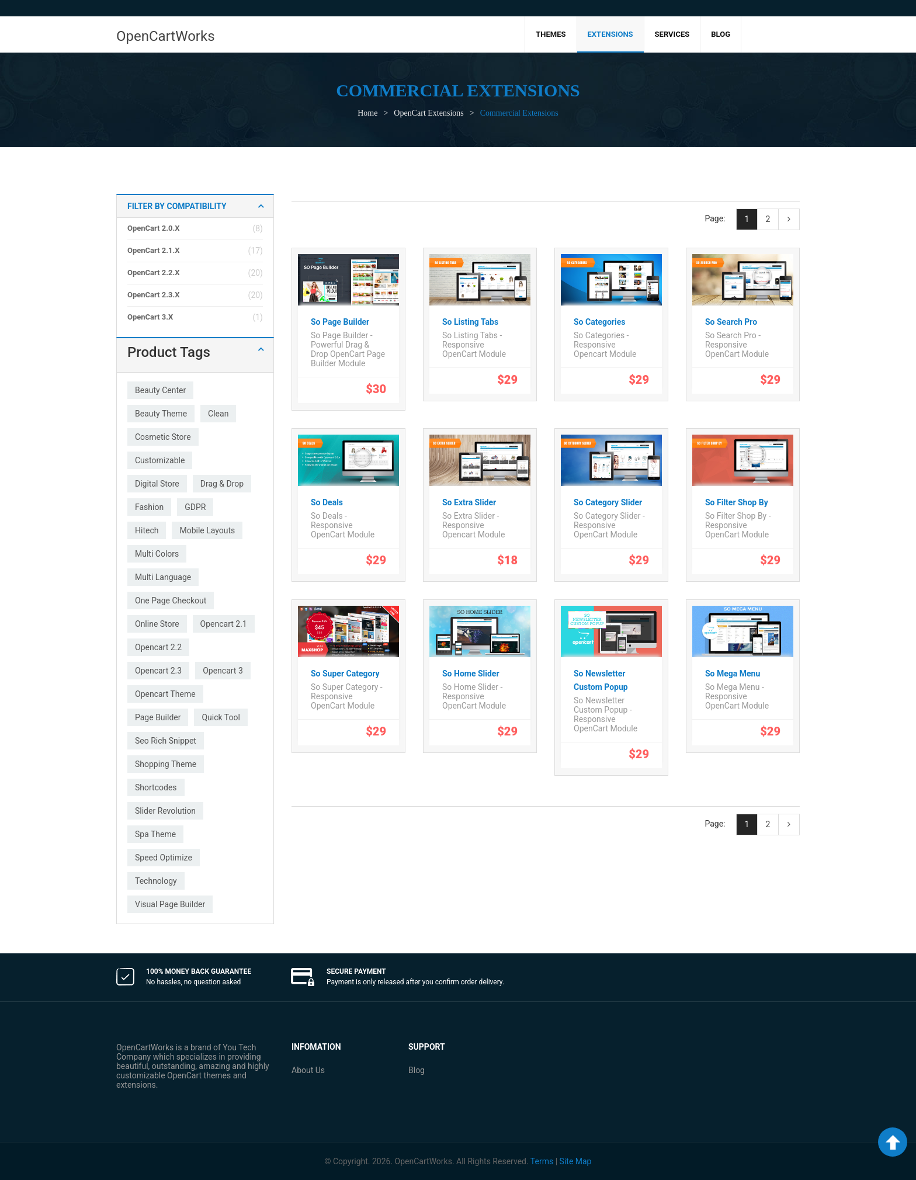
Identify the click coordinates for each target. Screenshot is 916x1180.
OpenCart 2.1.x (153, 250)
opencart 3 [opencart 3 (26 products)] (223, 670)
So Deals (327, 502)
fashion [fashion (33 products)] (149, 507)
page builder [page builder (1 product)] (158, 717)
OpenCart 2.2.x (153, 272)
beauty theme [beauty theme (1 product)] (161, 413)
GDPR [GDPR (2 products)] (195, 507)
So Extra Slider (469, 502)
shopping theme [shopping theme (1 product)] (165, 764)
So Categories (599, 322)
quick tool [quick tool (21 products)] (221, 717)
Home (367, 113)
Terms (541, 1161)
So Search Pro (731, 322)
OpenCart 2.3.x (153, 294)
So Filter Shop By (736, 502)
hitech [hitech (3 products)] (146, 530)
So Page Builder (340, 322)
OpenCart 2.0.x (153, 228)
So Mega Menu (732, 673)
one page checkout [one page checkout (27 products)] (170, 600)
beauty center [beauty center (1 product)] (160, 390)
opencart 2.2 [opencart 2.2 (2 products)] (158, 647)
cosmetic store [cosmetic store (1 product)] (163, 437)
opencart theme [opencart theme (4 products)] (165, 694)
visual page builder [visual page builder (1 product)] (170, 904)
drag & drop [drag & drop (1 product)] (222, 483)
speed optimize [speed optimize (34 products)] (163, 857)
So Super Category (345, 673)
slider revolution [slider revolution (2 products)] (165, 810)
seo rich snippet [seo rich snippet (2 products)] (165, 740)
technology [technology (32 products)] (156, 881)
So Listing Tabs (470, 322)
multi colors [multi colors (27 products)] (157, 553)
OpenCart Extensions (428, 113)
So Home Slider (470, 673)
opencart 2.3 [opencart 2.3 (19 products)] (158, 670)
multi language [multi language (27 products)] (163, 577)
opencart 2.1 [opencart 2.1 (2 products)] (223, 624)
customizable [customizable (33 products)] (160, 460)
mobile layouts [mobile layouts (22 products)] (207, 530)
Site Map (576, 1161)
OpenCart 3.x (150, 317)
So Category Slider (608, 502)
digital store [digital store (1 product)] (157, 483)
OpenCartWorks (165, 36)
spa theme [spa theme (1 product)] (155, 834)
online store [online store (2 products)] (157, 624)
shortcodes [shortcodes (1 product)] (156, 787)
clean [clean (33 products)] (218, 413)
